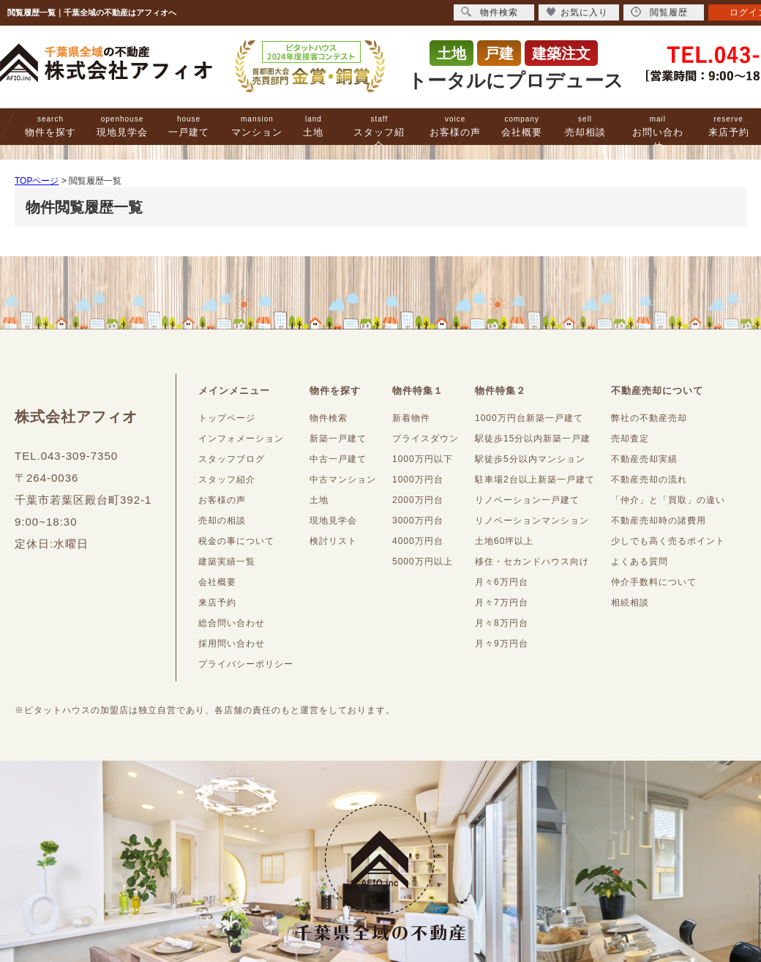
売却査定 (630, 438)
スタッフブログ (231, 459)
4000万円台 (417, 541)
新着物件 (411, 418)
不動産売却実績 (644, 459)
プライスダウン (425, 438)
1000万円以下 (422, 459)
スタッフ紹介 (379, 133)
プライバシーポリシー (245, 664)
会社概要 (521, 126)
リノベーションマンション (532, 520)
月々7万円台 (501, 602)
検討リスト (333, 541)
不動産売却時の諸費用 (658, 520)
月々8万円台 (501, 623)
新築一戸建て (338, 438)
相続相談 (630, 602)
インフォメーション (241, 438)
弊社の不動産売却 (649, 418)
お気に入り (577, 12)
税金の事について (236, 541)
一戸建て (188, 126)
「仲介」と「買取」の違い (668, 500)
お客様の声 (455, 126)
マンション (256, 126)
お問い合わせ (657, 133)
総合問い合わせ (231, 623)
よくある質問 (639, 561)
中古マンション (343, 479)
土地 (313, 126)
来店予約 (728, 126)
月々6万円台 (501, 582)
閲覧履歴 (659, 12)
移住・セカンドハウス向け (532, 561)
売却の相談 (222, 520)
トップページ (226, 418)
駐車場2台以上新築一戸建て (535, 479)
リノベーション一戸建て (527, 500)
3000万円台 (417, 520)
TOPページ (37, 181)
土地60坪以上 (504, 541)
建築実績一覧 (226, 561)
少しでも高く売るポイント (668, 541)
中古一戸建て (338, 459)
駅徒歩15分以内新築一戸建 (533, 438)
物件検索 (329, 418)
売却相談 (585, 126)
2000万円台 (417, 500)
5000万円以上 (422, 561)
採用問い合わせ (231, 643)
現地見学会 (122, 126)
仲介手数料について (654, 582)
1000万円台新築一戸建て (529, 418)
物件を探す (50, 126)
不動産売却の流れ (649, 479)
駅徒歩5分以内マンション (530, 459)
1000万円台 (417, 479)
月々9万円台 (501, 643)
